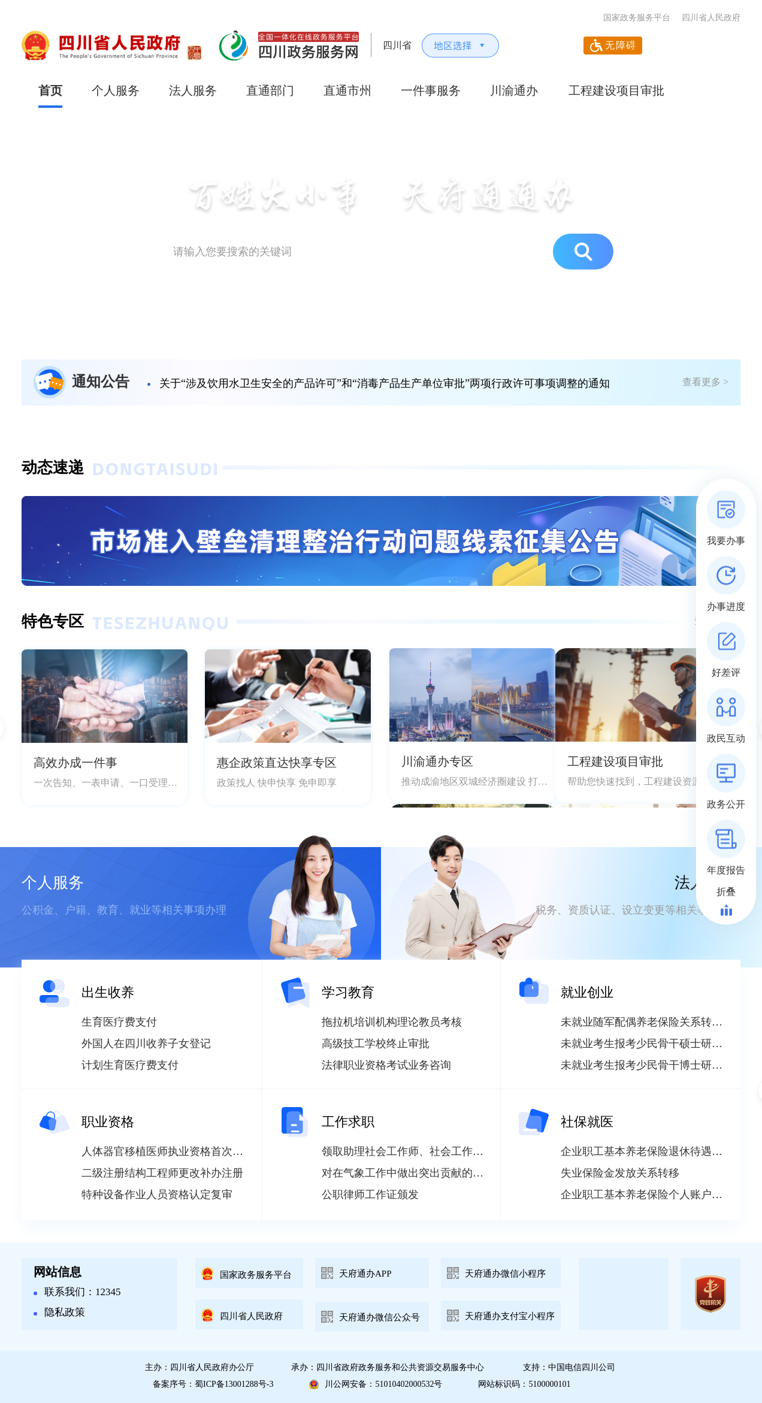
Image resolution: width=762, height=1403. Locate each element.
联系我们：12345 (77, 1292)
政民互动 (726, 738)
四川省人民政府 (711, 17)
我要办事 (726, 541)
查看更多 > (705, 382)
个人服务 (116, 90)
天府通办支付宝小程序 (510, 1316)
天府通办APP (365, 1273)
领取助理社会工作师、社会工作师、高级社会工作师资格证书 (467, 1151)
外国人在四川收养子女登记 (146, 1044)
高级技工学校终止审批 (376, 1044)
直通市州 (347, 90)
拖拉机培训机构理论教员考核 (392, 1022)
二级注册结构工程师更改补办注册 (162, 1173)
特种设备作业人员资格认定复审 (156, 1195)
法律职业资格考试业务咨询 (386, 1065)
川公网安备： (375, 1384)
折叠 (726, 892)
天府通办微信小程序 (505, 1273)
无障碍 (621, 45)
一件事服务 (431, 90)
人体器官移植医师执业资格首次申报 (167, 1151)
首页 (50, 90)
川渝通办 (514, 90)
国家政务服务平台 (636, 17)
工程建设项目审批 (616, 90)
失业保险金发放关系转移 (620, 1173)
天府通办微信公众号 (379, 1317)
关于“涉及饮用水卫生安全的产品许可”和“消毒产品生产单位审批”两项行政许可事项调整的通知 (384, 383)
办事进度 (726, 606)
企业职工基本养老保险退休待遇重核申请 (658, 1151)
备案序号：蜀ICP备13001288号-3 (213, 1384)
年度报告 (726, 870)
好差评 (726, 672)
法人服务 (193, 90)
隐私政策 (59, 1312)
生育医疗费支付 (119, 1022)
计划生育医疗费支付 (130, 1065)
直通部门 (270, 90)
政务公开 (726, 804)
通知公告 (100, 381)
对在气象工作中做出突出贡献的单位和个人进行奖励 (446, 1173)
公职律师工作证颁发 (370, 1195)
